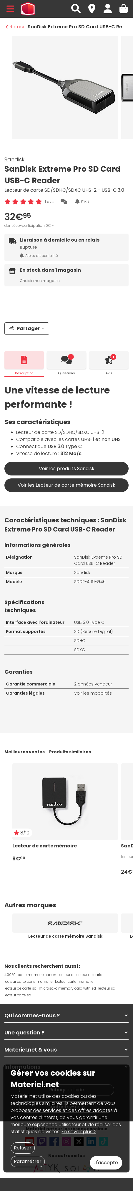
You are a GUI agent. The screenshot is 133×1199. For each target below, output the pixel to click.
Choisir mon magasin (40, 280)
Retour (15, 26)
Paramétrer (27, 1161)
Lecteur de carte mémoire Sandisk (65, 936)
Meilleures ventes (24, 752)
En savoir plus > (78, 1131)
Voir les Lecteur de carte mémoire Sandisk (66, 485)
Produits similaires (70, 752)
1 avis (49, 201)
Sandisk (14, 159)
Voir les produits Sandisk (66, 468)
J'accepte (106, 1162)
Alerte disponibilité (39, 255)
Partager (25, 328)
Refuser (22, 1147)
